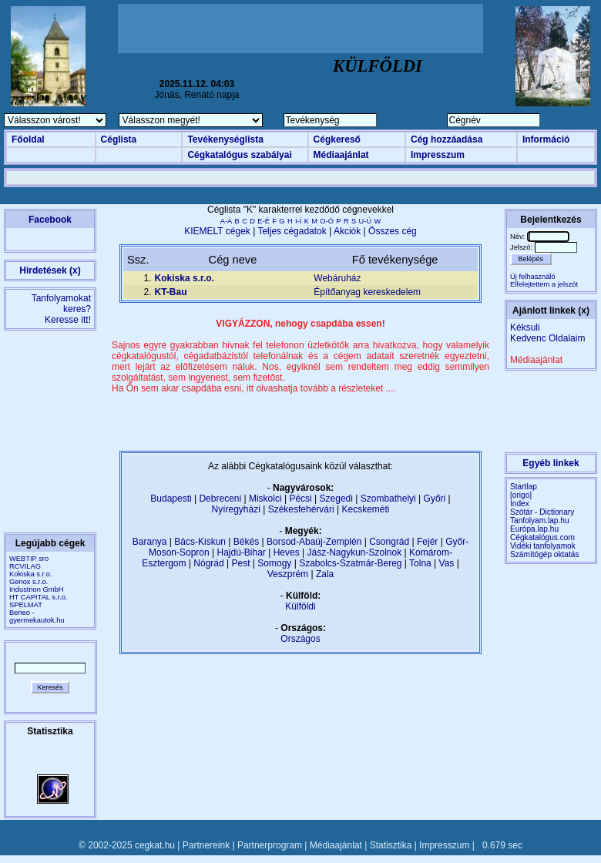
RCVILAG (25, 566)
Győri (435, 498)
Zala (325, 574)
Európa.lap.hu (534, 529)
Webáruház (337, 278)
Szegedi (336, 498)
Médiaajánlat (341, 154)
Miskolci (265, 498)
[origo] (521, 495)
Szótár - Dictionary (542, 512)
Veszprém (287, 574)
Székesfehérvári (301, 509)
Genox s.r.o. (28, 582)
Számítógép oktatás (544, 554)
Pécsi (300, 498)
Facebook (50, 219)
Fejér (427, 541)
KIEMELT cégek (217, 231)
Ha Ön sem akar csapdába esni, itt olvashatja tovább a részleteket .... (254, 388)
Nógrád (208, 563)
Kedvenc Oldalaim (547, 338)
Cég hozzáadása (446, 139)
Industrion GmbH (36, 589)
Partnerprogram (269, 845)
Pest (240, 563)
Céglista (119, 139)
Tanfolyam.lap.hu (539, 520)
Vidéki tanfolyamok (543, 546)
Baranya (150, 541)
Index (519, 503)
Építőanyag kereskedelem (367, 292)
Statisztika (391, 845)
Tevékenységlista (225, 139)
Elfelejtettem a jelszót (544, 284)
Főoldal (28, 139)
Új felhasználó (533, 276)
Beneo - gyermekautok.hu (37, 616)
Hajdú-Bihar (241, 552)
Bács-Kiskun (200, 541)
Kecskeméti (365, 509)
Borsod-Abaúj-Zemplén (314, 541)
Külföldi (300, 606)
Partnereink (206, 845)
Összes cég (392, 231)
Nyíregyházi (235, 509)
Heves (287, 552)
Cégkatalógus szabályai (239, 154)
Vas (447, 563)
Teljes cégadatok (291, 231)
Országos (300, 638)
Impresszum (438, 154)
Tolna (420, 563)
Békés (246, 541)
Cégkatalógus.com (542, 537)
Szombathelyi (388, 498)
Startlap (523, 486)
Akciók (347, 231)
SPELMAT (25, 605)
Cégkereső (337, 139)
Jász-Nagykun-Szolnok (354, 552)
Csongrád (389, 541)
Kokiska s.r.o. (30, 574)
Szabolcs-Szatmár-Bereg (350, 563)
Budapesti (170, 498)
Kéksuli (525, 327)
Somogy (274, 563)
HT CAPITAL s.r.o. (38, 597)
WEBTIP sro (29, 558)
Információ (545, 139)
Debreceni (220, 498)
